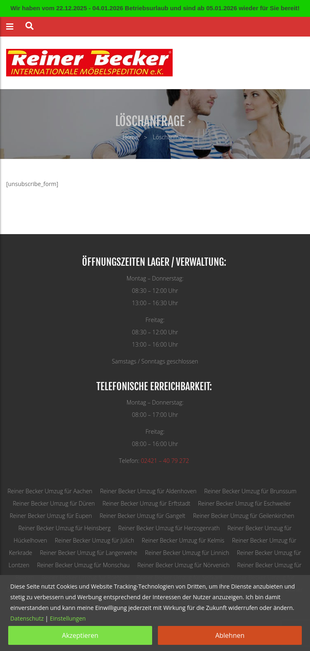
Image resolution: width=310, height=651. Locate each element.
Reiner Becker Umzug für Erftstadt (146, 503)
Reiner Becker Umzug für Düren (54, 503)
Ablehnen (229, 635)
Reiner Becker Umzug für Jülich (94, 540)
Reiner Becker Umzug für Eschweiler (244, 503)
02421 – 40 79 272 (165, 461)
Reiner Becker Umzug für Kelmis (183, 540)
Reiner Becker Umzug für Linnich (187, 553)
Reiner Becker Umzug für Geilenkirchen (243, 516)
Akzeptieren (80, 635)
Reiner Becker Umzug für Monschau (83, 565)
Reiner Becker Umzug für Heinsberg (64, 528)
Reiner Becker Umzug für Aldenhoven (148, 491)
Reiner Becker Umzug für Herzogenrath (168, 528)
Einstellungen (68, 618)
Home (130, 137)
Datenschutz (26, 618)
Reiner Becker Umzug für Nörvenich (183, 565)
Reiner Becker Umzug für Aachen (49, 491)
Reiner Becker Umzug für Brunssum (250, 491)
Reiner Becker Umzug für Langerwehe (88, 553)
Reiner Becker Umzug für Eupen (50, 516)
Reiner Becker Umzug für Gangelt (142, 516)
